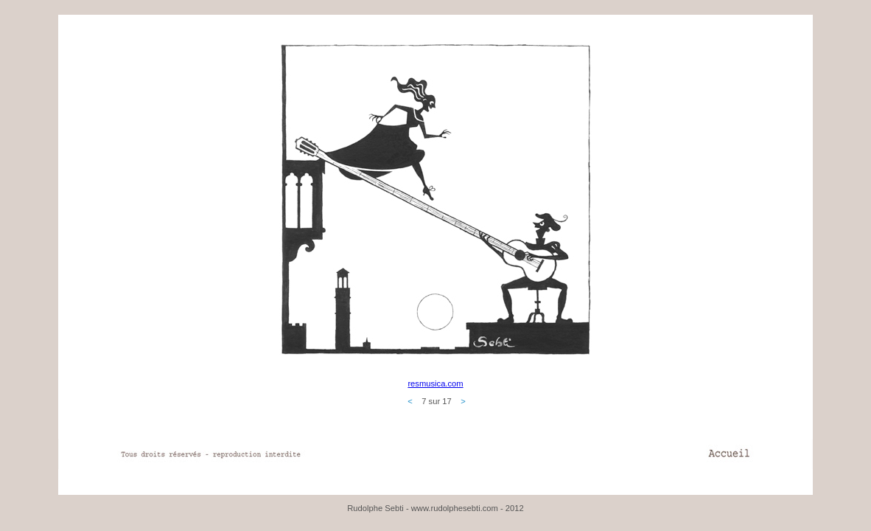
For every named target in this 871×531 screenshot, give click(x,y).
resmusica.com (435, 383)
